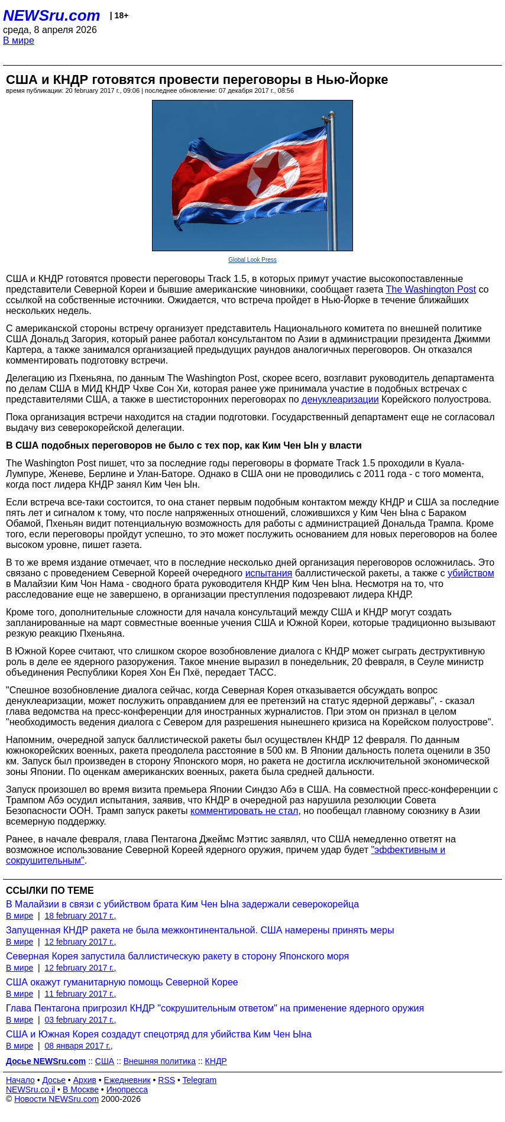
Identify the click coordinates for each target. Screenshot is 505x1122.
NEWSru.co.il (30, 1089)
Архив (84, 1080)
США (104, 1061)
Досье (54, 1080)
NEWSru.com (52, 15)
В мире (18, 40)
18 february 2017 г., (80, 915)
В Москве (81, 1089)
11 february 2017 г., (80, 993)
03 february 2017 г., (80, 1019)
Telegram (200, 1080)
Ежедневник (127, 1080)
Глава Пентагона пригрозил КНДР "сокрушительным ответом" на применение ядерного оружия (215, 1008)
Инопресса (127, 1089)
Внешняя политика (160, 1061)
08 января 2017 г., (78, 1045)
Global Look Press (252, 260)
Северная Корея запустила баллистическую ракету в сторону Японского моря (177, 956)
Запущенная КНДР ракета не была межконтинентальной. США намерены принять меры (200, 930)
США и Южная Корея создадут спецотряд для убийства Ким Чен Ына (159, 1034)
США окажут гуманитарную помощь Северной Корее (122, 982)
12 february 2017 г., (80, 941)
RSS (166, 1080)
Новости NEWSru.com (56, 1099)
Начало (20, 1080)
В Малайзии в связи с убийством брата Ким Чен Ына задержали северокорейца (182, 904)
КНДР (216, 1061)
